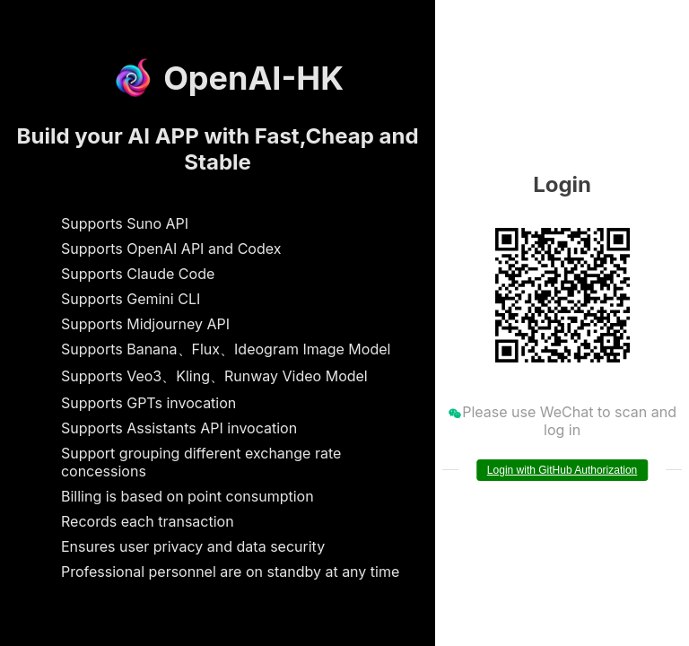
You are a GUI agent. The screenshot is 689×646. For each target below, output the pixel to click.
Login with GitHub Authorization (562, 470)
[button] (673, 17)
